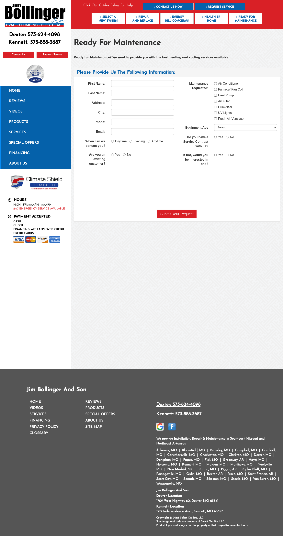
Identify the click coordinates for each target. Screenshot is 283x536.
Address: (98, 102)
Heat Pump (224, 95)
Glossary (38, 433)
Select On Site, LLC (191, 518)
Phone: (100, 122)
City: (101, 112)
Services (17, 132)
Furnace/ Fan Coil (228, 89)
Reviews (17, 101)
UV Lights (223, 112)
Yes (115, 154)
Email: (100, 131)
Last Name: (96, 93)
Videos (15, 111)
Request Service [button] (52, 54)
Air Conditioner (226, 83)
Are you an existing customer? (97, 159)
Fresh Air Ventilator (229, 118)
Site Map (93, 427)
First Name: (96, 83)
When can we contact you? (95, 143)
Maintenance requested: (198, 86)
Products (18, 122)
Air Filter (222, 101)
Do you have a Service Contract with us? (195, 141)
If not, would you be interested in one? (195, 159)
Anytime (155, 141)
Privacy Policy (43, 427)
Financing (19, 153)
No (127, 154)
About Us (18, 163)
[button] (168, 6)
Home (14, 90)
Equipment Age (196, 127)
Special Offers (24, 143)
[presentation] (177, 191)
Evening (137, 141)
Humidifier (223, 107)
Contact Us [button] (18, 54)
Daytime (119, 141)
